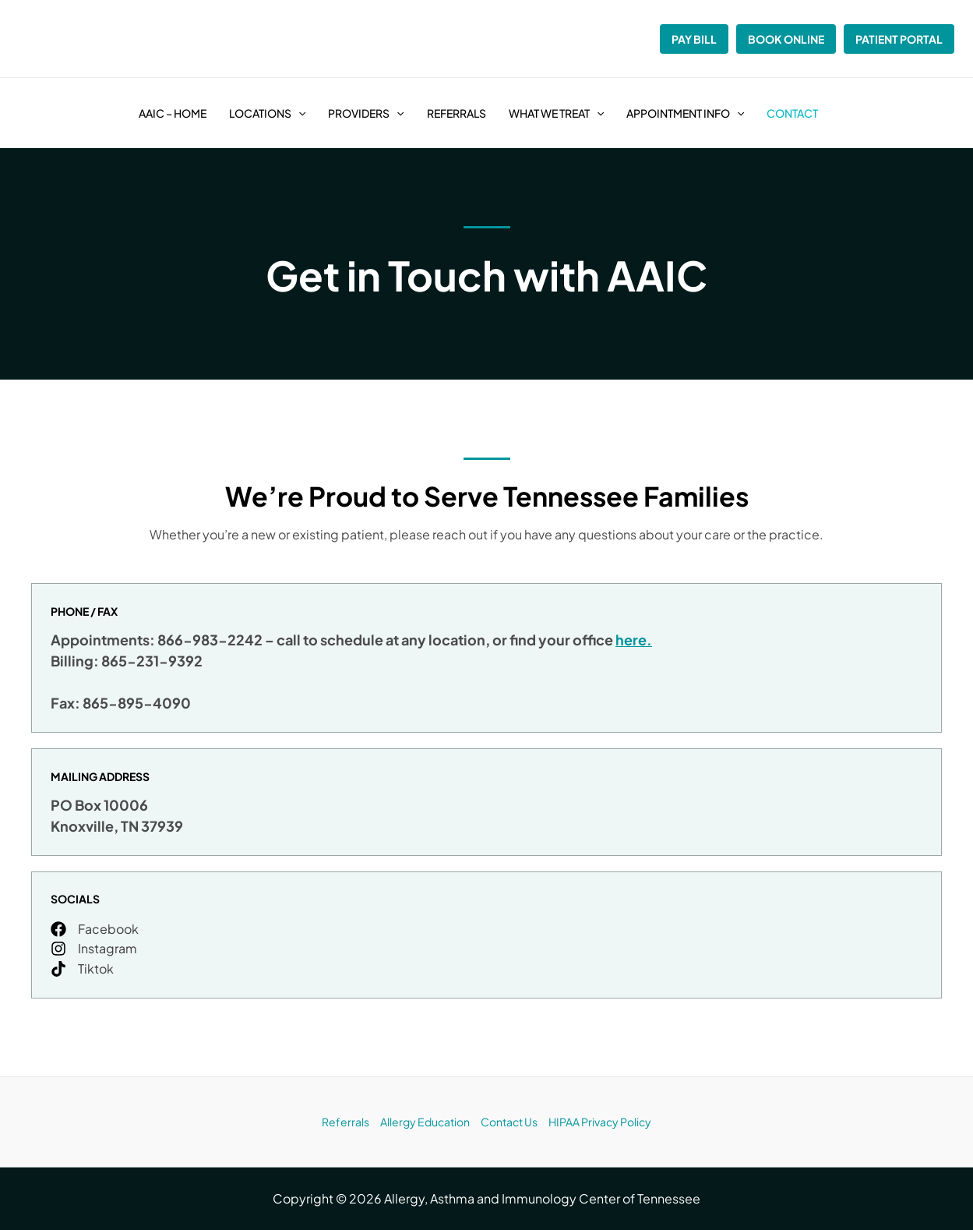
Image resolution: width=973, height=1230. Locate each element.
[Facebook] (95, 929)
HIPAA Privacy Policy (599, 1122)
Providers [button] (366, 113)
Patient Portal (899, 39)
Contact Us (509, 1122)
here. (633, 640)
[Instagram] (94, 948)
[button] (298, 113)
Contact (792, 113)
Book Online (786, 39)
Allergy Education (425, 1122)
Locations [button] (267, 113)
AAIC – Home (172, 113)
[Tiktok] (82, 969)
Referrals (456, 113)
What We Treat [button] (556, 113)
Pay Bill (694, 39)
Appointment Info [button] (685, 113)
